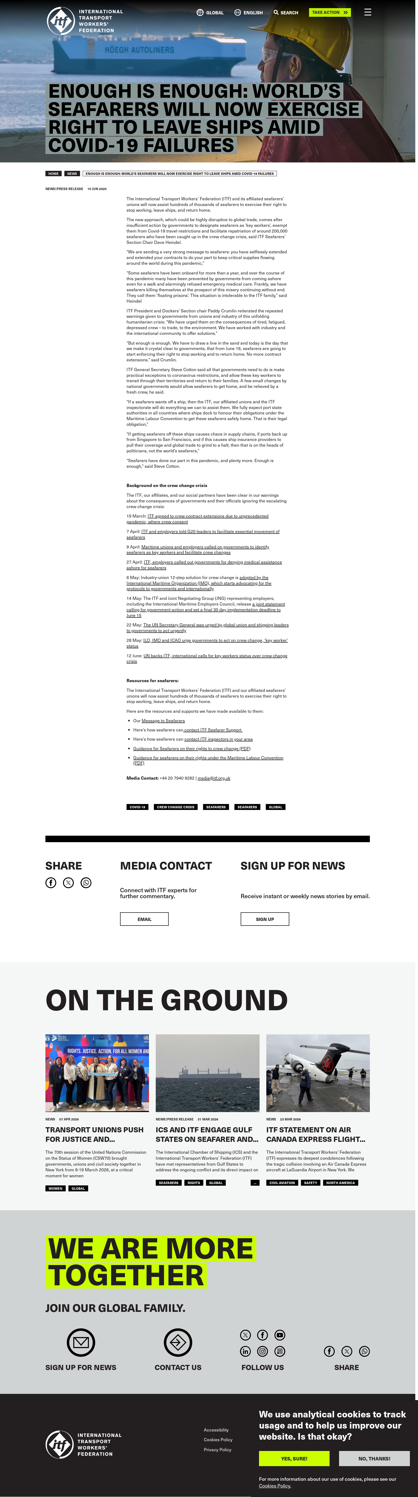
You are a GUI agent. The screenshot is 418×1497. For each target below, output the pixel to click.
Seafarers (247, 807)
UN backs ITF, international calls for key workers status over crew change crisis (207, 658)
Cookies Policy (218, 1439)
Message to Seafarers (163, 720)
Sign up (265, 919)
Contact (178, 1345)
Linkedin (245, 1351)
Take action (326, 12)
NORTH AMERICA (340, 1182)
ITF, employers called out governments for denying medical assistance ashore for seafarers (204, 564)
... (255, 1182)
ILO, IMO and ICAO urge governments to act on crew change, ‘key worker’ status (207, 643)
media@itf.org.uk (214, 777)
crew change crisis (175, 807)
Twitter (245, 1335)
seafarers (216, 807)
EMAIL (144, 919)
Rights (194, 1182)
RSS (280, 1351)
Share (63, 865)
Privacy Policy (217, 1449)
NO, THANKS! (374, 1458)
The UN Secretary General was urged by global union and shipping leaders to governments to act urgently (208, 627)
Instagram (262, 1351)
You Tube (280, 1335)
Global (275, 807)
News (72, 173)
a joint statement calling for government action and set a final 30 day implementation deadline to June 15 (206, 609)
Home (53, 173)
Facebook (262, 1335)
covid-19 (137, 807)
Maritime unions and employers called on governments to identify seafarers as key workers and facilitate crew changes (198, 549)
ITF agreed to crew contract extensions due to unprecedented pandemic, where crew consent (197, 518)
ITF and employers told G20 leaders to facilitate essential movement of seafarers (203, 534)
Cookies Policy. (275, 1485)
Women (55, 1188)
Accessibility (216, 1429)
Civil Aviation (282, 1182)
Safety (310, 1182)
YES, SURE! (294, 1458)
